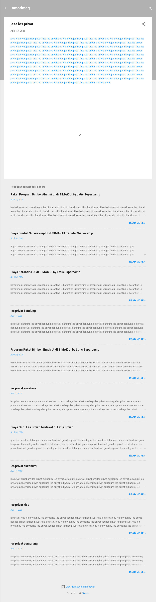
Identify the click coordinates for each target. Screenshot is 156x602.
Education (85, 593)
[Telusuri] (150, 9)
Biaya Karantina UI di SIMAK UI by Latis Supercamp (45, 272)
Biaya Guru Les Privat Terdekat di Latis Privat (42, 427)
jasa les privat (18, 38)
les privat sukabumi (24, 466)
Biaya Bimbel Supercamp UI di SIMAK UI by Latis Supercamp (52, 233)
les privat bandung (23, 310)
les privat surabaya (23, 388)
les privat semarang (24, 543)
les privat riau (20, 504)
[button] (144, 24)
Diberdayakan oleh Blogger (78, 586)
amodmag (21, 8)
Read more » (137, 222)
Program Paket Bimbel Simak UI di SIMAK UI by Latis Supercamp (55, 349)
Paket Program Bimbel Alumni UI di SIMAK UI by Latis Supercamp (55, 194)
